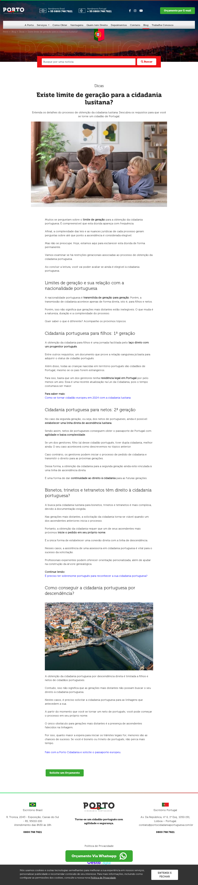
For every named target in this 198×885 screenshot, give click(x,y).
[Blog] (145, 26)
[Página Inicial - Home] (13, 10)
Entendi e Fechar (165, 874)
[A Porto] (29, 26)
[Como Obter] (60, 26)
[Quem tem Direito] (97, 26)
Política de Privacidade (99, 845)
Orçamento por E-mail (177, 10)
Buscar (146, 61)
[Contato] (135, 26)
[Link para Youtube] (141, 10)
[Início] (5, 31)
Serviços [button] (42, 25)
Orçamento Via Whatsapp (99, 856)
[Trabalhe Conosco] (162, 26)
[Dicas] (22, 31)
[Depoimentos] (119, 26)
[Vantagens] (76, 26)
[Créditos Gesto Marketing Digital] (99, 862)
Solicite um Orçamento (65, 772)
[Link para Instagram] (135, 10)
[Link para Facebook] (130, 10)
